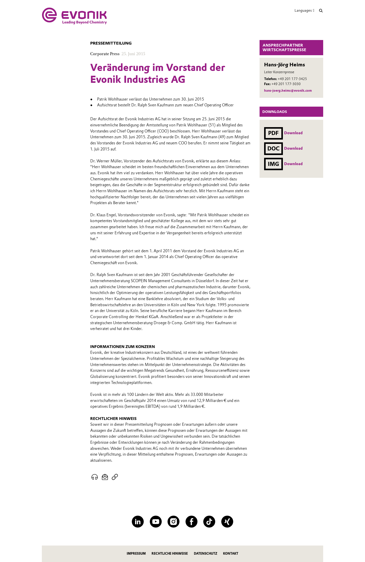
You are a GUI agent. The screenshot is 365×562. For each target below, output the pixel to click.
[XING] (227, 522)
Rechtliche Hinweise (170, 553)
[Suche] (320, 10)
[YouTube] (156, 522)
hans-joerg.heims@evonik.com (288, 90)
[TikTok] (209, 522)
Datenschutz (205, 553)
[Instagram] (173, 522)
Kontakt (230, 553)
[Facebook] (191, 522)
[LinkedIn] (138, 522)
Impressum (136, 553)
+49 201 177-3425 (292, 79)
